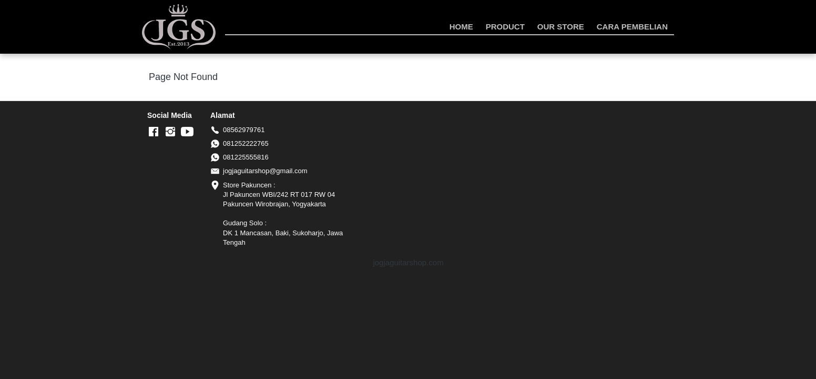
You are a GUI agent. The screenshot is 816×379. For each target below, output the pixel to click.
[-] (153, 132)
